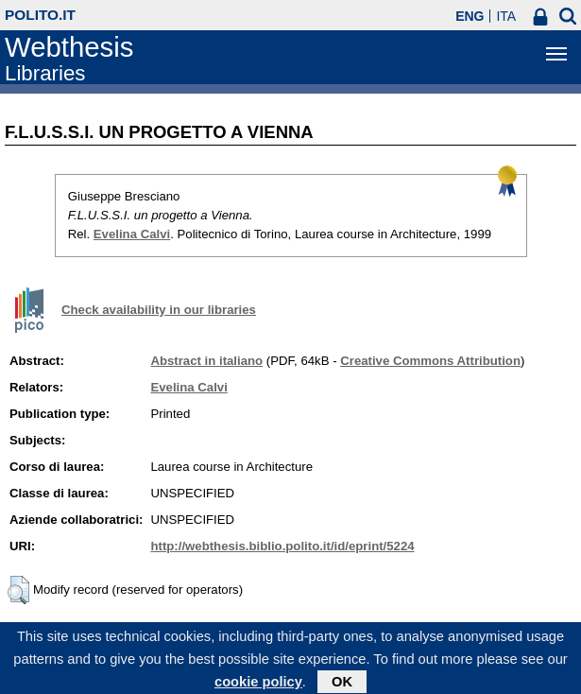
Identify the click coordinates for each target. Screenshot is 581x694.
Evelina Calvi (132, 234)
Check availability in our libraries (158, 310)
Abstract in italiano (206, 361)
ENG (469, 16)
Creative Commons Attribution (430, 361)
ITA (506, 16)
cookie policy (258, 685)
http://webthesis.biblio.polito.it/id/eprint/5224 (282, 546)
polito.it (40, 15)
